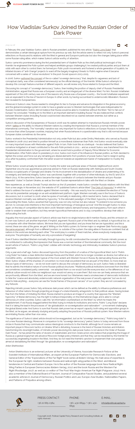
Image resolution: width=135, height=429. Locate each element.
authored (25, 78)
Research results (75, 3)
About (48, 3)
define (16, 126)
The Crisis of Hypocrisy (102, 187)
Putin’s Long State (102, 50)
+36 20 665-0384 (46, 403)
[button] (133, 9)
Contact (89, 3)
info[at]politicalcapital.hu (113, 403)
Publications (59, 3)
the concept (36, 78)
